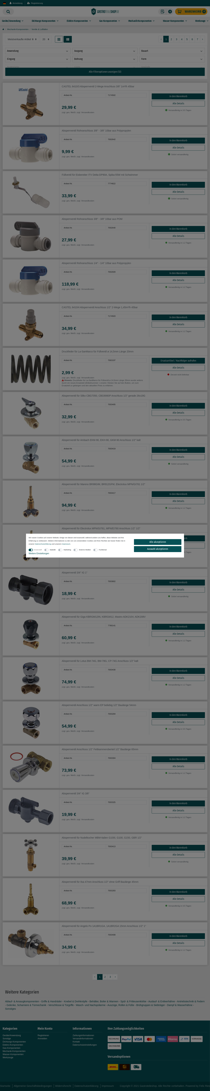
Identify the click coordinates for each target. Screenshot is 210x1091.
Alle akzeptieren (157, 542)
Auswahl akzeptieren (157, 549)
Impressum (66, 544)
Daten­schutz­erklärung (43, 544)
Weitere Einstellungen (39, 553)
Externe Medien (85, 550)
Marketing (67, 550)
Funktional (103, 550)
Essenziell (38, 550)
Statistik (53, 550)
